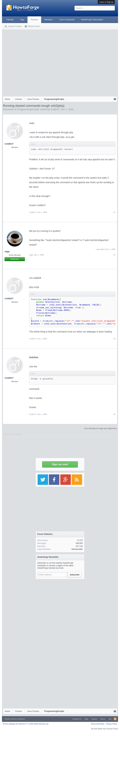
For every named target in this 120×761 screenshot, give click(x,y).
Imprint (94, 719)
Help (86, 719)
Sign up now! (60, 464)
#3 (114, 339)
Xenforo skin (9, 719)
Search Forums (15, 26)
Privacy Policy (111, 724)
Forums (34, 19)
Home (102, 719)
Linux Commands (66, 19)
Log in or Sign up (106, 2)
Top (109, 719)
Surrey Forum (112, 729)
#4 (114, 414)
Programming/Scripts (28, 109)
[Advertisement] (30, 62)
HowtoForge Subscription (92, 19)
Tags (22, 19)
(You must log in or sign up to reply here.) (100, 428)
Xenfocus (21, 719)
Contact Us (76, 719)
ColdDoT (55, 109)
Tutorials (10, 19)
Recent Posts (34, 26)
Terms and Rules (97, 724)
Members (48, 19)
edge (31, 255)
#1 (114, 212)
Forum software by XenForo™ (26, 724)
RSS (115, 719)
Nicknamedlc (77, 549)
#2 (114, 255)
